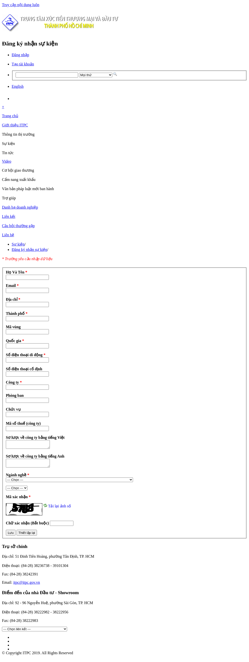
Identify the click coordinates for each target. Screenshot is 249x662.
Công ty (14, 382)
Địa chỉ (13, 299)
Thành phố (16, 313)
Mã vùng (13, 327)
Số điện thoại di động (25, 355)
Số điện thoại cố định (24, 369)
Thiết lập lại (26, 536)
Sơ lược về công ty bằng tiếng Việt (35, 437)
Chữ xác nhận (28, 526)
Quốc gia (15, 341)
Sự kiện (18, 244)
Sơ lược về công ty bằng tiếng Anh (35, 458)
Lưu (11, 536)
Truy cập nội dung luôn (20, 5)
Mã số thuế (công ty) (23, 423)
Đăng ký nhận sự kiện (29, 249)
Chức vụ (13, 409)
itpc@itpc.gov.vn (26, 585)
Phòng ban (15, 395)
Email (12, 285)
